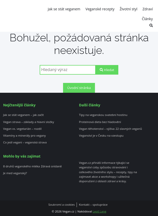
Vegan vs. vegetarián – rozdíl (22, 129)
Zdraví (147, 9)
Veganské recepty (99, 9)
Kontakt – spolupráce (93, 204)
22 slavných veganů (129, 129)
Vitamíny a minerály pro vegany (24, 135)
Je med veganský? (15, 173)
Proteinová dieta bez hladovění (100, 122)
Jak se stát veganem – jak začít (23, 115)
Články (147, 18)
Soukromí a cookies (61, 204)
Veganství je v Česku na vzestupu (101, 135)
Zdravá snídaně (51, 166)
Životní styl (128, 9)
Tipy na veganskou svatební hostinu (103, 115)
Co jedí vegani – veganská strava (24, 142)
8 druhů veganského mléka (21, 166)
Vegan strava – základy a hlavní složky (28, 122)
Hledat (107, 70)
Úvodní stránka (79, 87)
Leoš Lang (99, 211)
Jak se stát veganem (64, 9)
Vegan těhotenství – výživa (97, 129)
